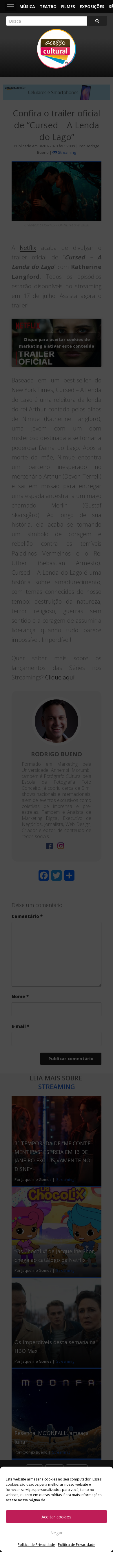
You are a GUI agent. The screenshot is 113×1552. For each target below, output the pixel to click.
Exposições (92, 6)
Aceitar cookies (56, 1517)
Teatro (48, 6)
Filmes (68, 6)
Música (27, 6)
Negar (56, 1532)
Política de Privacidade (36, 1544)
